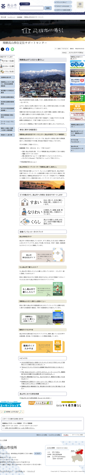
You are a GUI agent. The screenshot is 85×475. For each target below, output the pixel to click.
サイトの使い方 (20, 471)
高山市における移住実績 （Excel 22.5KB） (36, 398)
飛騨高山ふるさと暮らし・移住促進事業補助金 (7, 84)
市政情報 (19, 17)
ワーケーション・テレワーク (7, 122)
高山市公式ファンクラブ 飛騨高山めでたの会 (77, 133)
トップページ (11, 17)
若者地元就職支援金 (7, 97)
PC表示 (66, 434)
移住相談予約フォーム (29, 161)
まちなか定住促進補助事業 (7, 109)
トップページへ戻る (54, 434)
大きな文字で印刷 (75, 52)
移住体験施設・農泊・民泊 (7, 116)
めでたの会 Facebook (76, 141)
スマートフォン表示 (77, 434)
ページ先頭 (3, 440)
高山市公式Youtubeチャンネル (77, 148)
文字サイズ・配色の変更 (63, 10)
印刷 (63, 52)
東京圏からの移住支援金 (7, 91)
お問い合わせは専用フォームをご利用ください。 (20, 428)
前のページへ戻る (42, 434)
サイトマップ (31, 471)
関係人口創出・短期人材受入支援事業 (7, 129)
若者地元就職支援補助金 (7, 102)
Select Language (62, 6)
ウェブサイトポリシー (6, 471)
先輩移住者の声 (6, 77)
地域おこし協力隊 (6, 134)
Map (38, 453)
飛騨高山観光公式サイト (77, 125)
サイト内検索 (25, 4)
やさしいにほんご (61, 2)
